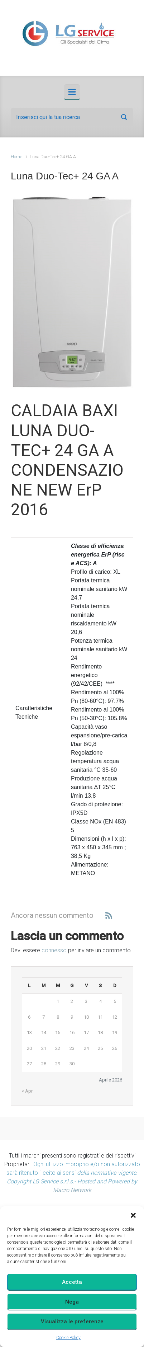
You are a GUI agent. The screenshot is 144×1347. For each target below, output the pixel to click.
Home (16, 156)
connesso (54, 950)
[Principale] (72, 91)
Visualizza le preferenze (72, 1321)
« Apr (27, 1091)
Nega (72, 1302)
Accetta (72, 1282)
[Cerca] (72, 117)
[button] (133, 1215)
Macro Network (72, 1190)
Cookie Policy (68, 1337)
